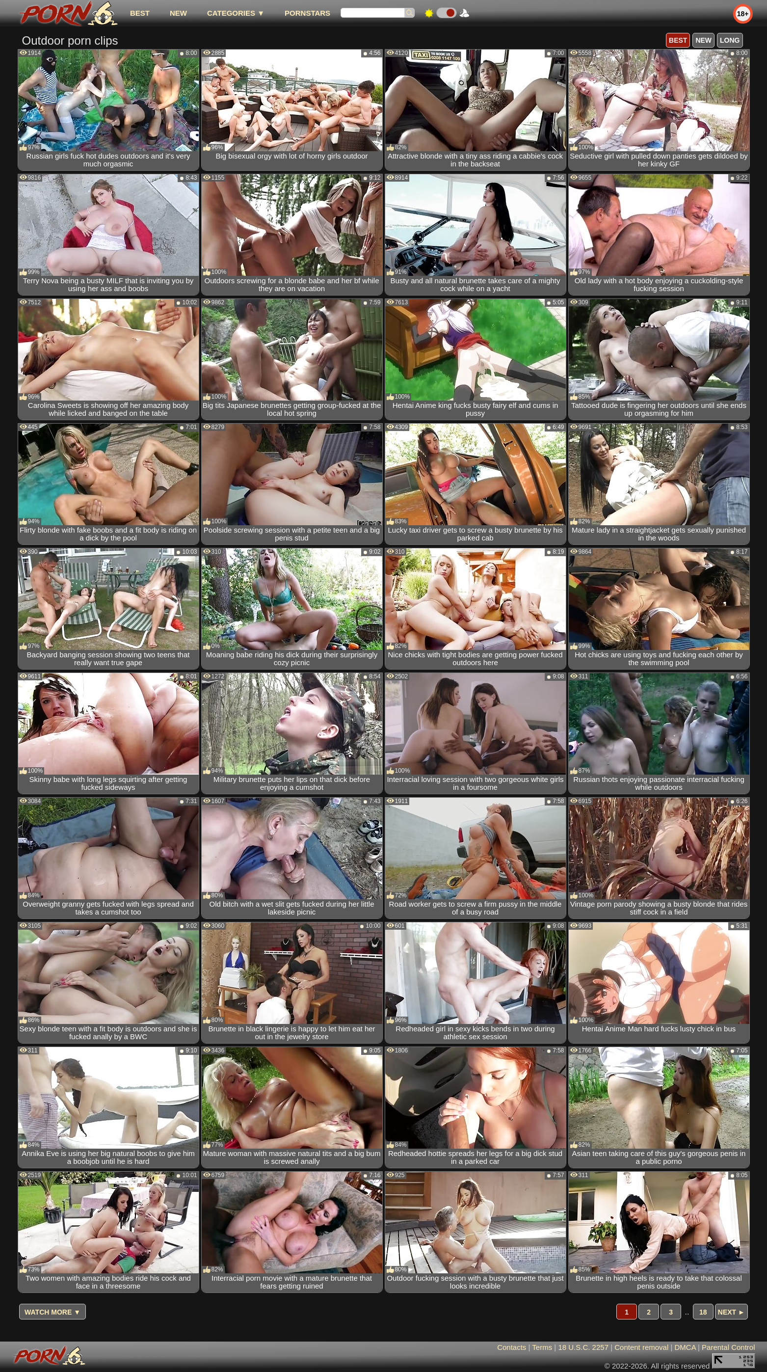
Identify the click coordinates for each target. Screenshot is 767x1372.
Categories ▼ (235, 13)
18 (703, 1312)
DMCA (685, 1347)
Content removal (641, 1347)
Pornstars (307, 13)
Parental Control (728, 1347)
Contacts (511, 1347)
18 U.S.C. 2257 (583, 1347)
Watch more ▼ (52, 1312)
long (730, 40)
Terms (542, 1347)
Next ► (731, 1312)
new (178, 13)
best (140, 13)
